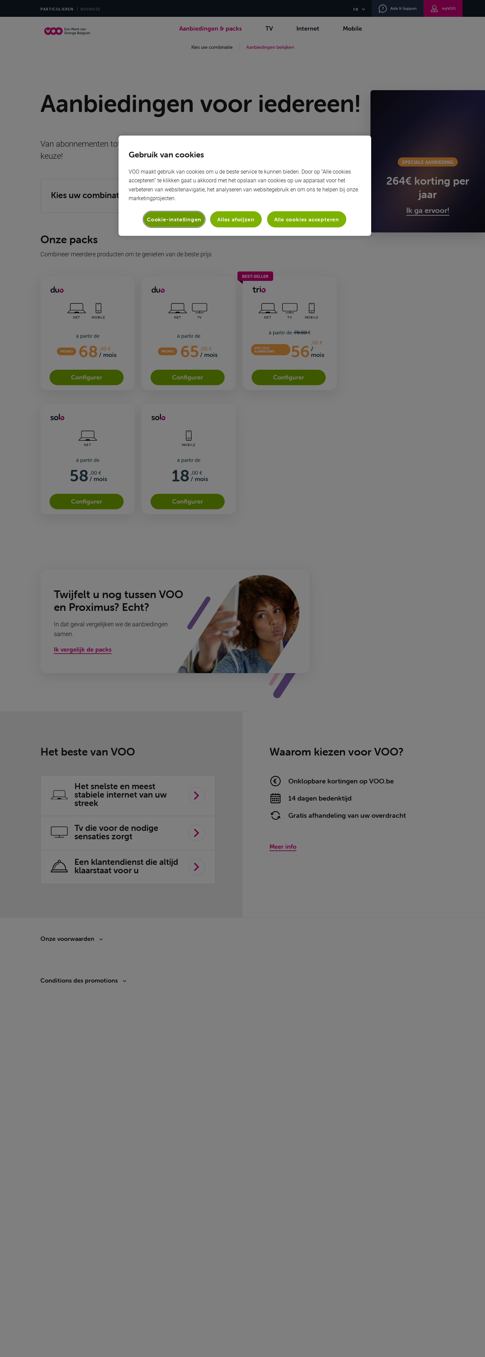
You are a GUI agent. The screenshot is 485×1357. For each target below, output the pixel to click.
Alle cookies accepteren (306, 219)
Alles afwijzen (235, 219)
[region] (245, 186)
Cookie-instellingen (174, 219)
